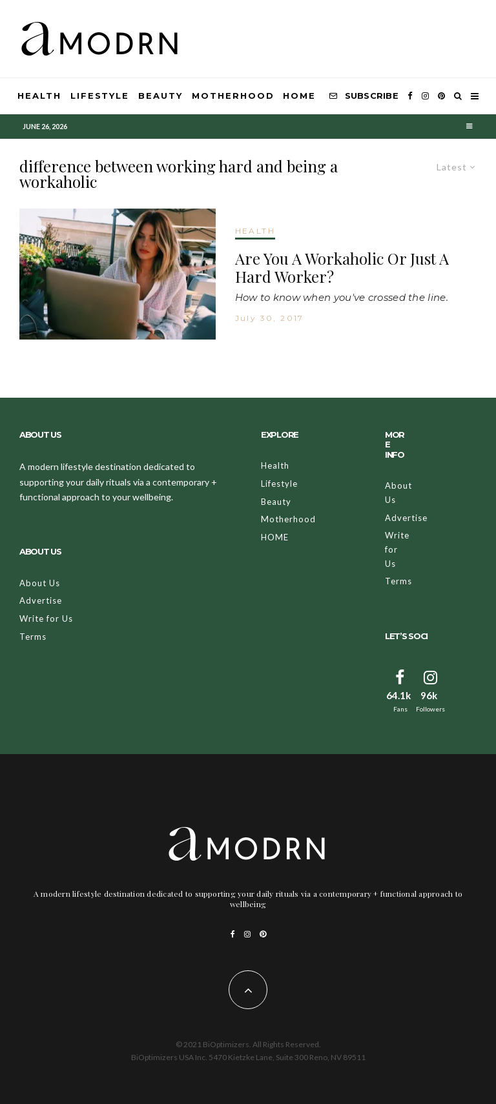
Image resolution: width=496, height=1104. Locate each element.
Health (39, 95)
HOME (299, 95)
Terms (32, 636)
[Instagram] (425, 96)
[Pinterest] (441, 96)
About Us (39, 583)
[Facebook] (410, 96)
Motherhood (233, 95)
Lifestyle (100, 95)
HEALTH (255, 231)
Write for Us (46, 618)
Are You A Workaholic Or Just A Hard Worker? (342, 268)
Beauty (160, 95)
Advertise (40, 600)
